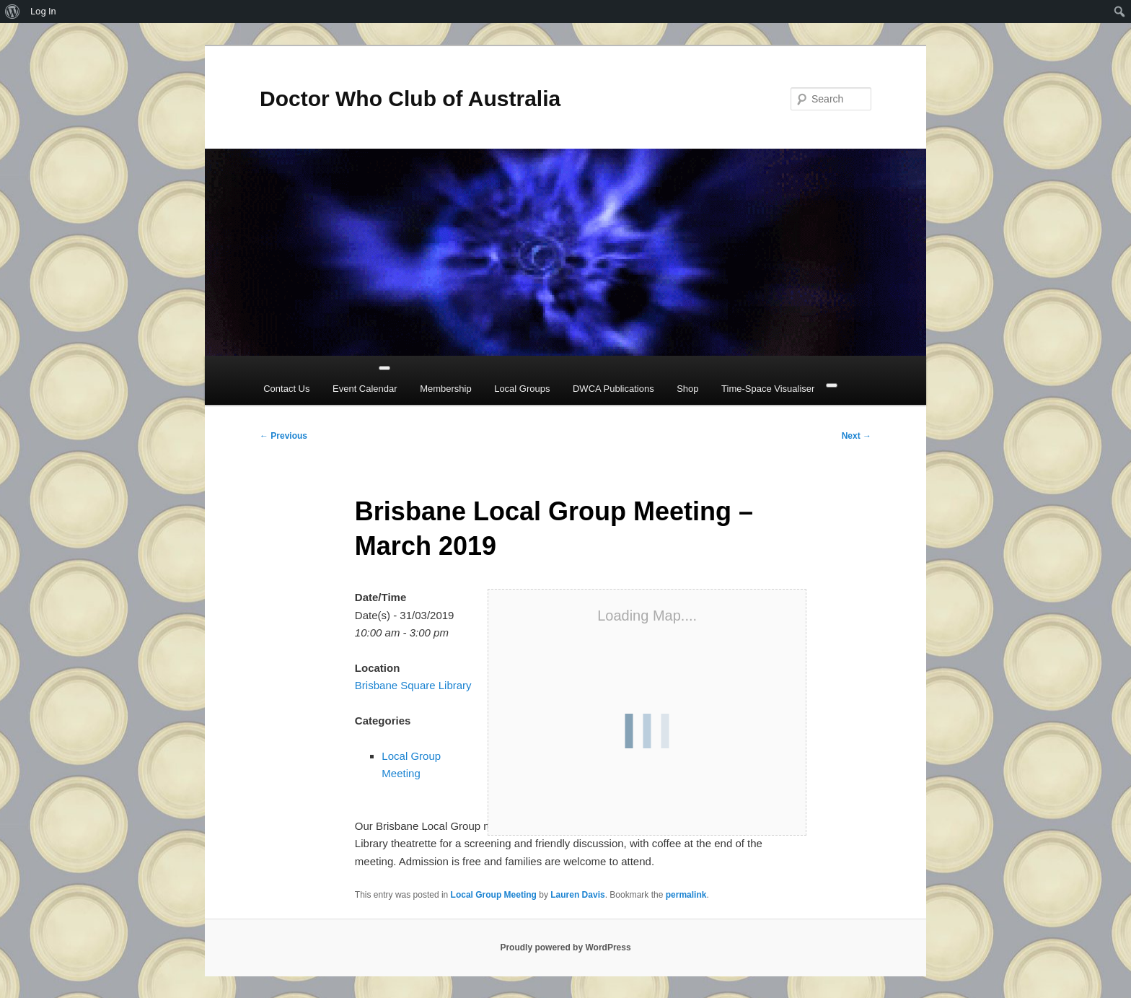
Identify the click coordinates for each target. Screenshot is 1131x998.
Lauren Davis (577, 895)
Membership (446, 388)
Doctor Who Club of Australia (410, 98)
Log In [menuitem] (43, 11)
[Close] (831, 385)
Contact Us (286, 388)
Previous (283, 436)
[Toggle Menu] (384, 368)
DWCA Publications (613, 388)
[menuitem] (12, 11)
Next (856, 436)
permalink (686, 895)
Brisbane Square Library (413, 685)
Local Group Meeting (494, 895)
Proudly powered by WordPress (565, 947)
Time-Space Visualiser (767, 388)
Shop (687, 388)
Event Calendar (365, 388)
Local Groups (522, 388)
